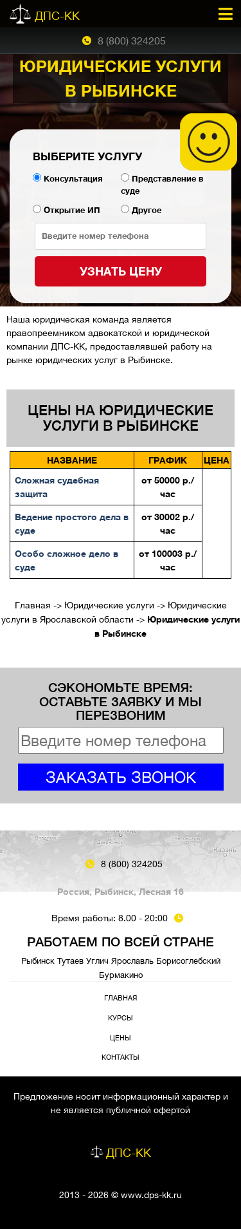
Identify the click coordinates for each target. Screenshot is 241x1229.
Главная (33, 605)
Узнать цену (121, 271)
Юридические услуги (109, 605)
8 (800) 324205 (132, 40)
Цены (120, 1037)
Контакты (120, 1057)
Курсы (120, 1017)
